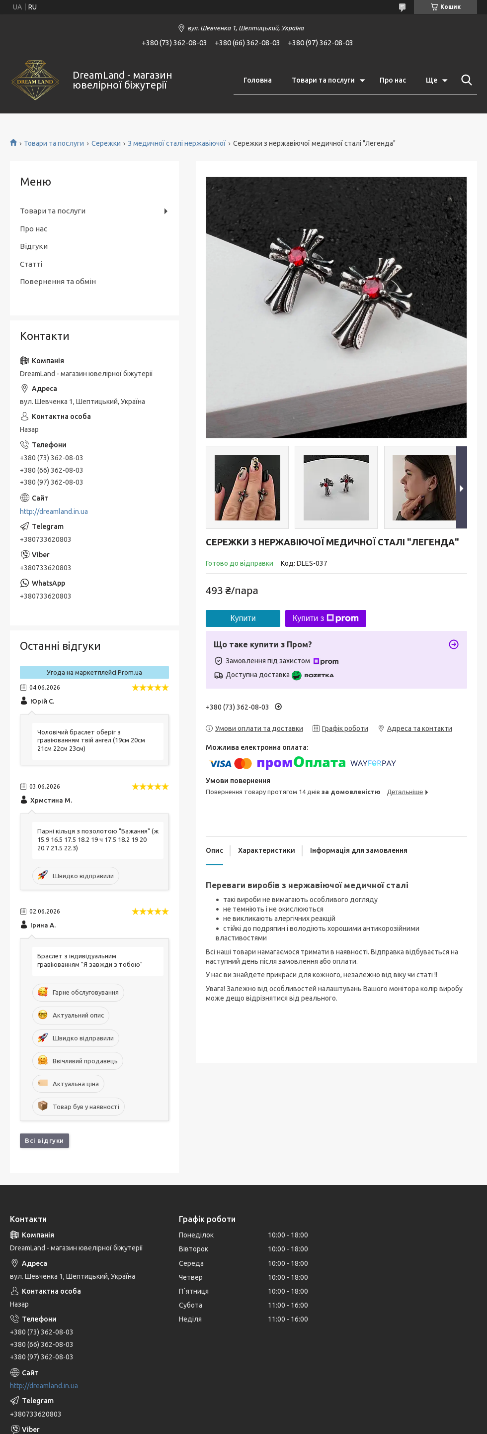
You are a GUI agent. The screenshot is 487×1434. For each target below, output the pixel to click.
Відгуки (34, 246)
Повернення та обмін (58, 281)
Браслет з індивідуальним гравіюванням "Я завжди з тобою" (90, 960)
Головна (258, 80)
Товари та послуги (323, 80)
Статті (31, 264)
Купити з (326, 618)
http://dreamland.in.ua (54, 511)
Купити (242, 618)
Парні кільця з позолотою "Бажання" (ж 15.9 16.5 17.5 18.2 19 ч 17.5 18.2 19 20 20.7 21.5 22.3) (98, 839)
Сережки (106, 143)
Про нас (393, 80)
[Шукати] (464, 80)
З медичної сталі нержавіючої (177, 143)
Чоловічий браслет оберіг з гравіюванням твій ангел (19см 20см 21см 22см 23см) (91, 740)
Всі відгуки (44, 1140)
